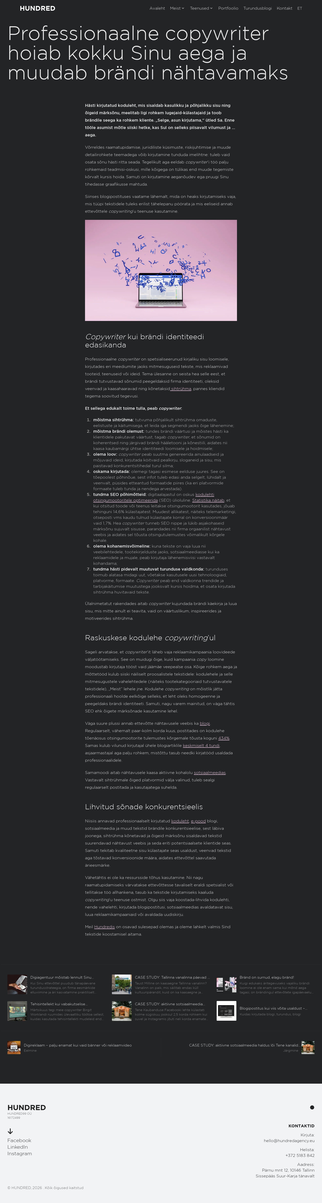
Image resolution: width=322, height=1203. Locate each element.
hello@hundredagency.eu (289, 1140)
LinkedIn (17, 1146)
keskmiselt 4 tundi (201, 745)
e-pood (198, 821)
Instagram (19, 1153)
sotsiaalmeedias (210, 772)
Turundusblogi (257, 8)
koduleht (180, 821)
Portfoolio (228, 8)
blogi (205, 723)
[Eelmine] (56, 984)
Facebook (19, 1140)
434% (223, 738)
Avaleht (157, 8)
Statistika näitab (208, 500)
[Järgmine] (238, 1047)
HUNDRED (37, 8)
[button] (299, 8)
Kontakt (284, 8)
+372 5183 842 (300, 1155)
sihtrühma (180, 388)
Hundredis (104, 927)
